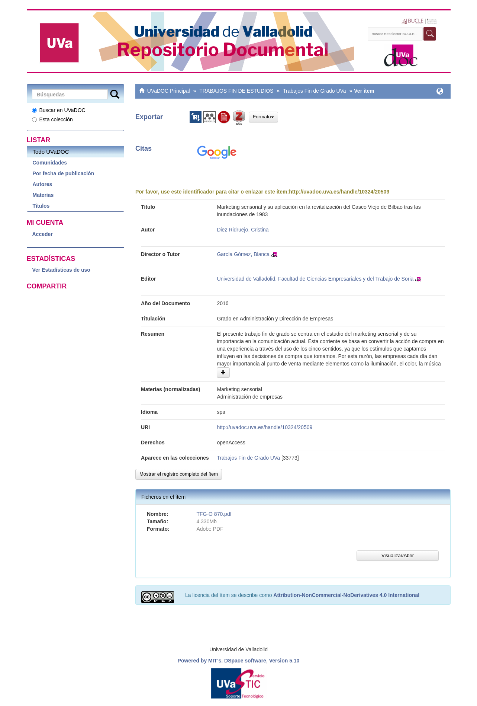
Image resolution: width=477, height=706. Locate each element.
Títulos (41, 206)
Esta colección (52, 119)
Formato (263, 116)
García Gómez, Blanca (243, 254)
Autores (42, 184)
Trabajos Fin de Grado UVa (314, 91)
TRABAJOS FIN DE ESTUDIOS (236, 91)
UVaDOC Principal (168, 91)
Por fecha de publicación (63, 173)
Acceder (42, 234)
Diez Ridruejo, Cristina (242, 230)
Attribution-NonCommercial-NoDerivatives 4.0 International (346, 595)
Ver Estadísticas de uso (61, 270)
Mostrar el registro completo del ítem (178, 474)
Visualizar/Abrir (397, 555)
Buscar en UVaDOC (59, 110)
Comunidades (50, 163)
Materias (43, 195)
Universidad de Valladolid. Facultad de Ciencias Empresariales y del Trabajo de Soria (315, 279)
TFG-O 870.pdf (213, 514)
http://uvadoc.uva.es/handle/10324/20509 (339, 192)
